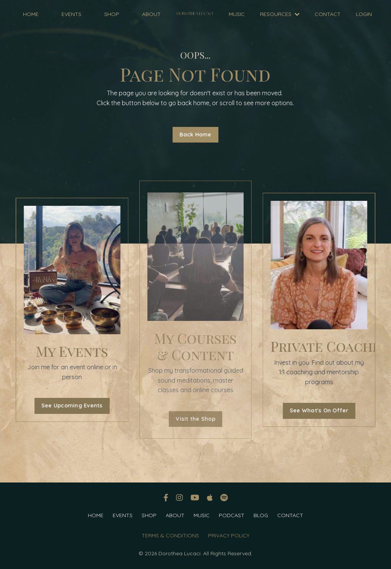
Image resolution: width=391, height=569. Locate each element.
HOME (31, 14)
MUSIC (237, 14)
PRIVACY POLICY (228, 535)
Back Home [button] (195, 134)
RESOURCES (279, 14)
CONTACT (328, 14)
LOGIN (364, 14)
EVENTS (71, 14)
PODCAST (231, 515)
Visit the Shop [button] (195, 418)
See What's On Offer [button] (317, 410)
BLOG (261, 515)
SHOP (111, 14)
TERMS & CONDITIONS (170, 535)
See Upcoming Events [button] (73, 405)
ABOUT (151, 14)
